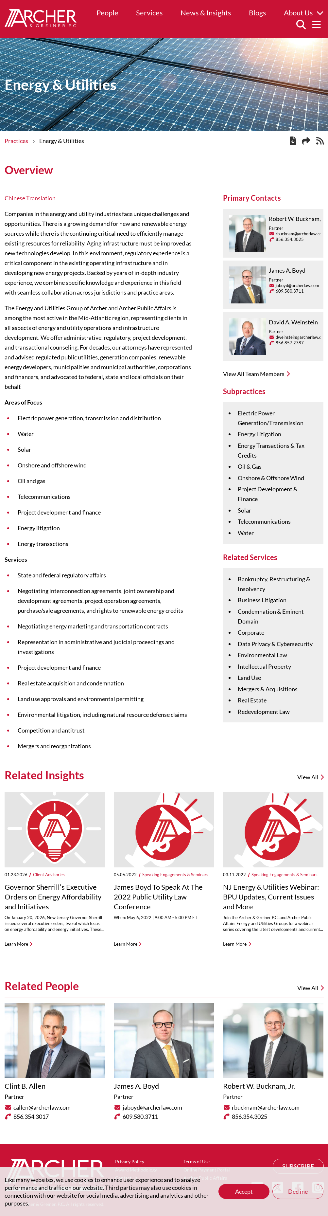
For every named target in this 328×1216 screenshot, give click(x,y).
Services (149, 12)
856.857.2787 (290, 342)
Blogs (257, 12)
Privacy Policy (129, 1161)
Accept (244, 1191)
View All (310, 987)
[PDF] (293, 141)
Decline (298, 1191)
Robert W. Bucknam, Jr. (298, 218)
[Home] (41, 24)
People (107, 12)
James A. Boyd (287, 270)
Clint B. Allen (25, 1085)
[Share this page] (306, 141)
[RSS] (320, 141)
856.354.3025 (290, 239)
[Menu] (316, 25)
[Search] (301, 25)
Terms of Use (196, 1161)
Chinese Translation (30, 198)
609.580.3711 (290, 291)
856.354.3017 (31, 1116)
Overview (29, 169)
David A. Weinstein (293, 322)
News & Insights (206, 12)
